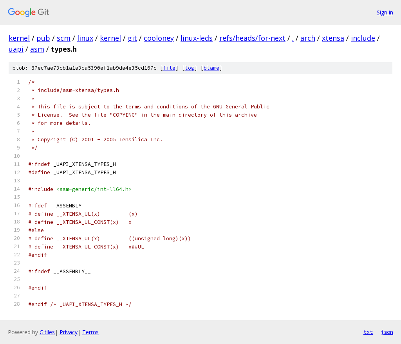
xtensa (333, 38)
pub (43, 38)
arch (307, 38)
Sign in (385, 12)
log (189, 68)
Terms (90, 332)
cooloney (159, 38)
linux (85, 38)
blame (211, 68)
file (169, 68)
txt (368, 331)
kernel (19, 38)
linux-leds (197, 38)
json (387, 331)
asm (37, 49)
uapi (16, 49)
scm (63, 38)
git (132, 38)
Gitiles (47, 332)
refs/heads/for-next (252, 38)
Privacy (69, 332)
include (363, 38)
